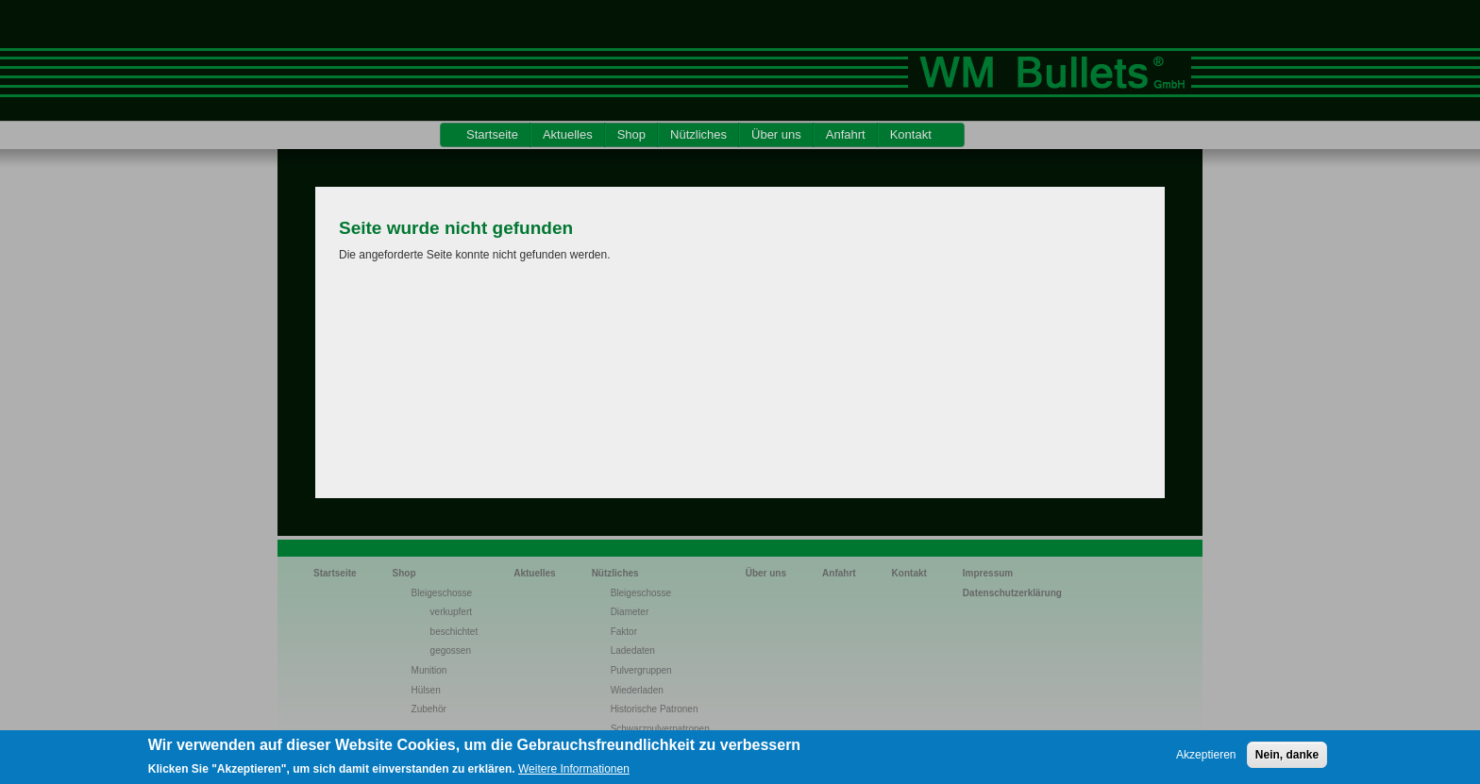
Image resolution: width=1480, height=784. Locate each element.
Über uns (776, 134)
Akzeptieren (1206, 760)
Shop (631, 134)
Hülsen (426, 690)
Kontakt (911, 134)
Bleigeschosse (442, 593)
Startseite (492, 134)
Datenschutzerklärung (1012, 593)
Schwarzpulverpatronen (660, 729)
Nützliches (698, 134)
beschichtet (454, 631)
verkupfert (451, 612)
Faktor (624, 631)
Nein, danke (1287, 760)
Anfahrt (846, 134)
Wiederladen (637, 690)
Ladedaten (633, 650)
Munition (429, 670)
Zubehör (429, 709)
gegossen (450, 650)
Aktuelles (568, 134)
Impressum (988, 573)
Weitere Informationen (574, 775)
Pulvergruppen (641, 670)
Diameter (630, 612)
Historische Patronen (654, 709)
